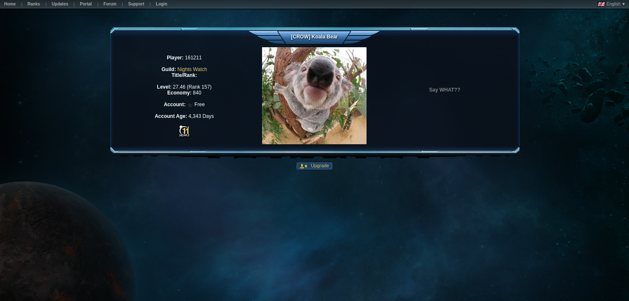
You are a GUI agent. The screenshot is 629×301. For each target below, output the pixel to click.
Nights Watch (192, 69)
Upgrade (319, 165)
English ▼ (612, 4)
